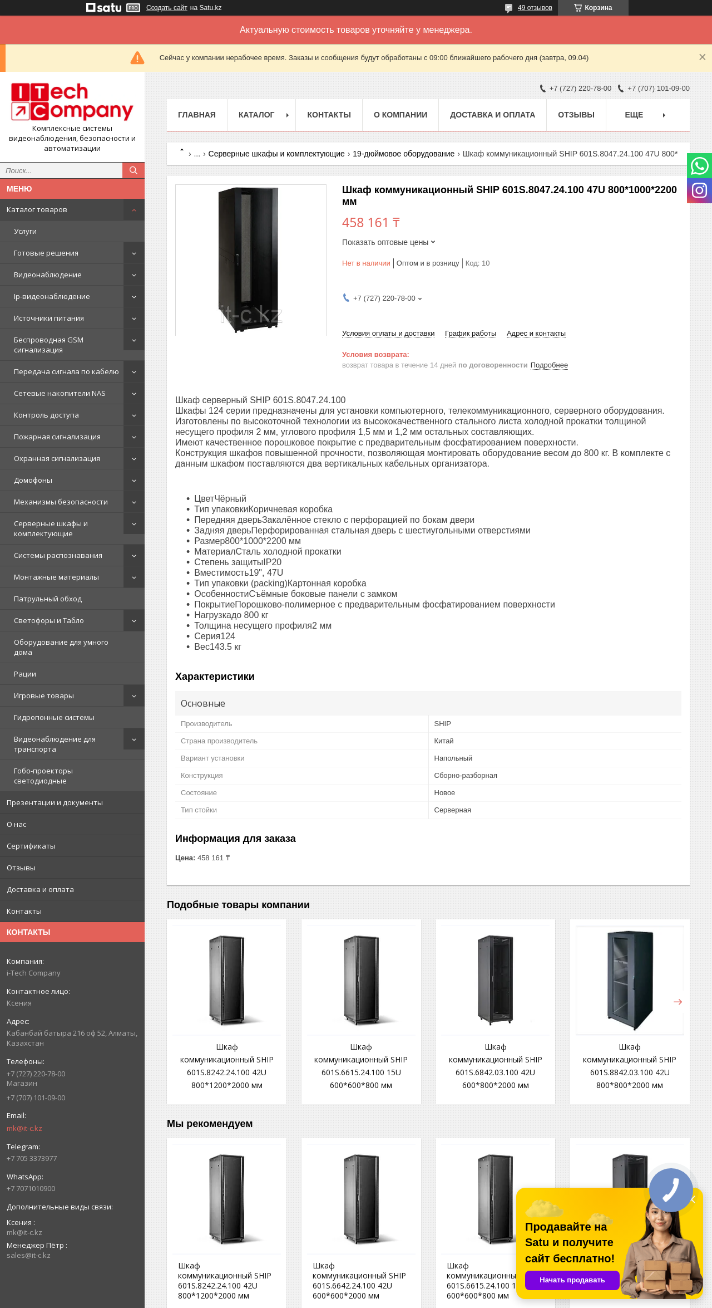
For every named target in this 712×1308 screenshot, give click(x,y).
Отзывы (21, 868)
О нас (16, 824)
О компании (400, 114)
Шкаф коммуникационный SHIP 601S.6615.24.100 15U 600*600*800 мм (493, 1281)
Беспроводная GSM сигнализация (48, 345)
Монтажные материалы (56, 577)
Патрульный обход (48, 599)
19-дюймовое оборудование (403, 153)
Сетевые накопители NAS (60, 393)
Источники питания (49, 318)
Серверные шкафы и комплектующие (51, 528)
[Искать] (133, 170)
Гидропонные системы (54, 717)
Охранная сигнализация (57, 458)
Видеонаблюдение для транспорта (55, 744)
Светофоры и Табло (49, 620)
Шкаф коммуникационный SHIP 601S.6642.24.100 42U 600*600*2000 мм (359, 1281)
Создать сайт (166, 8)
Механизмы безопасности (61, 502)
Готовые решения (46, 253)
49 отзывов (535, 8)
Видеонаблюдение (48, 275)
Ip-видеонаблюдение (52, 296)
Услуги (25, 231)
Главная (197, 114)
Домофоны (33, 480)
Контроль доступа (46, 415)
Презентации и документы (55, 802)
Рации (25, 674)
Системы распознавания (58, 555)
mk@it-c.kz (24, 1128)
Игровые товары (44, 695)
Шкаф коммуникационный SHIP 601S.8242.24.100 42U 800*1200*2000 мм (224, 1281)
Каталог (257, 114)
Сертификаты (31, 846)
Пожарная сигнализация (57, 437)
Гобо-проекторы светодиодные (43, 776)
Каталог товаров (37, 209)
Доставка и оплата (40, 889)
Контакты (24, 911)
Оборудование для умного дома (61, 647)
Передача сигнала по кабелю (66, 371)
